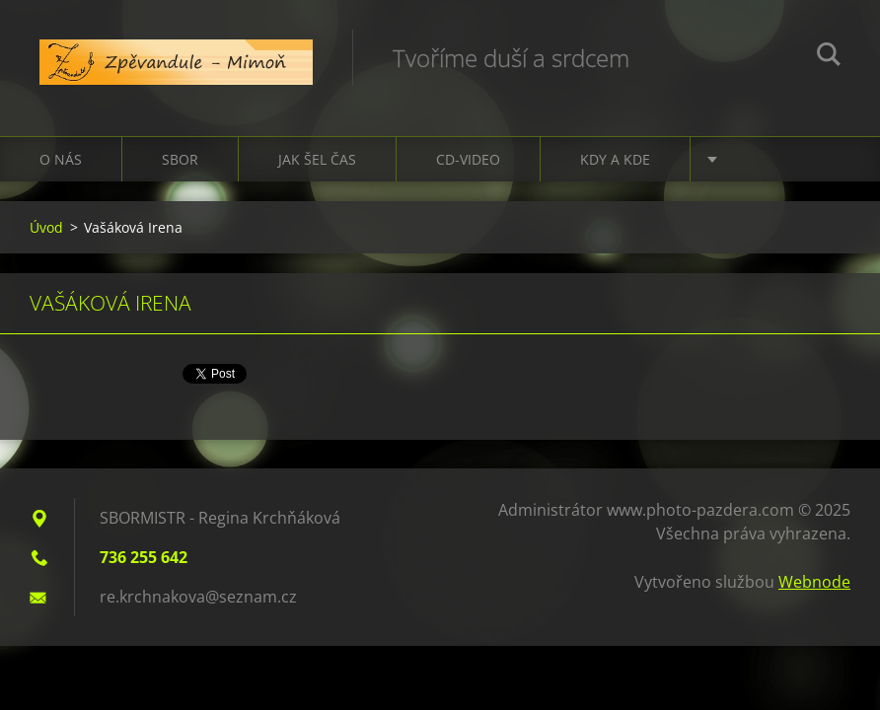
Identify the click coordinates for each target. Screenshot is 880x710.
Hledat (829, 57)
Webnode (814, 582)
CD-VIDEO (468, 159)
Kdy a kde (615, 159)
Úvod (46, 227)
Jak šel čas (317, 159)
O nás (60, 159)
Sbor (180, 159)
